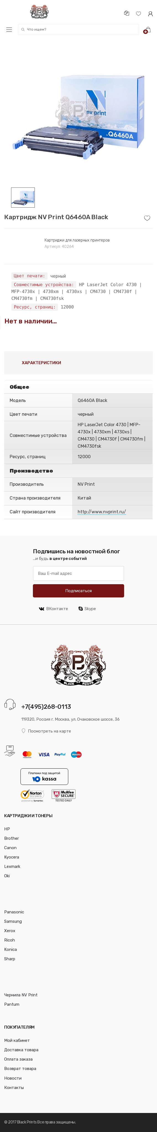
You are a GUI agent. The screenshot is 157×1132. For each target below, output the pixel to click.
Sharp (9, 958)
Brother (11, 838)
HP (7, 829)
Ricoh (9, 940)
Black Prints (27, 1122)
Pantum (11, 1004)
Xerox (9, 930)
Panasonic (14, 912)
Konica (10, 949)
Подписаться (78, 590)
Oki (7, 875)
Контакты (14, 1087)
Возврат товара (20, 1068)
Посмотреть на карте (46, 731)
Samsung (13, 921)
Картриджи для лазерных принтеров (77, 240)
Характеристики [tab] (41, 362)
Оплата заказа (18, 1059)
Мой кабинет (17, 1040)
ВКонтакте (53, 608)
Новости (13, 1078)
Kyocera (11, 857)
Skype (87, 608)
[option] (78, 113)
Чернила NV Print (21, 994)
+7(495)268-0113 (46, 706)
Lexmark (12, 866)
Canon (10, 847)
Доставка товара (21, 1049)
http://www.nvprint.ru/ (102, 511)
